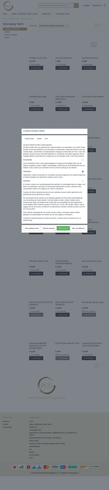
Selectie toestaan (48, 232)
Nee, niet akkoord (78, 232)
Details (39, 143)
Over (46, 143)
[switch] (83, 164)
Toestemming (29, 143)
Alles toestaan (63, 232)
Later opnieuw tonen (32, 232)
